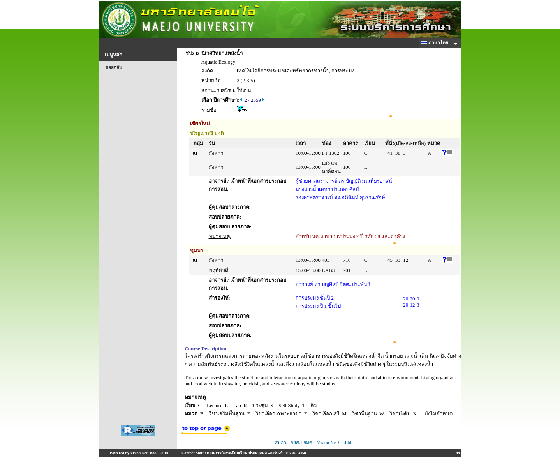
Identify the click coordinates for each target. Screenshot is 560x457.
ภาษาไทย (436, 43)
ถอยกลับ (114, 67)
